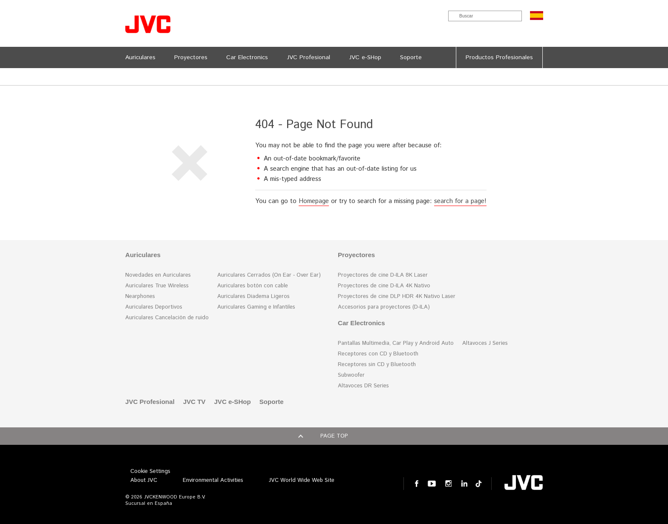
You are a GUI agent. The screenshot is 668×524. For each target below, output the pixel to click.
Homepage (314, 201)
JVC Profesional (150, 401)
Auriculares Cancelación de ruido (167, 318)
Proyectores (356, 254)
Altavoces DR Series (363, 386)
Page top (334, 436)
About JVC (143, 480)
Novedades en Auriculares (158, 275)
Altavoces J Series (485, 343)
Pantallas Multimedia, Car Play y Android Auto (396, 343)
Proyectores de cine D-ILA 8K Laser (383, 275)
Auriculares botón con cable (252, 286)
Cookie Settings (150, 471)
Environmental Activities (213, 480)
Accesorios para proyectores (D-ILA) (384, 307)
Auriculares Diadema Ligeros (253, 296)
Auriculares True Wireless (157, 286)
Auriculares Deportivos (153, 307)
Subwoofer (351, 375)
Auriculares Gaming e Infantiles (256, 307)
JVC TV (194, 401)
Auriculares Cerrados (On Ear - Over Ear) (269, 275)
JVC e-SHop (232, 401)
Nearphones (140, 296)
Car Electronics (361, 322)
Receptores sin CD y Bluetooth (377, 365)
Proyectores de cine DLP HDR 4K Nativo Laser (396, 296)
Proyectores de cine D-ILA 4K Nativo (384, 286)
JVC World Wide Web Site (301, 480)
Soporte (271, 401)
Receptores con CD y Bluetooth (378, 354)
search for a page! (460, 201)
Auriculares (143, 254)
